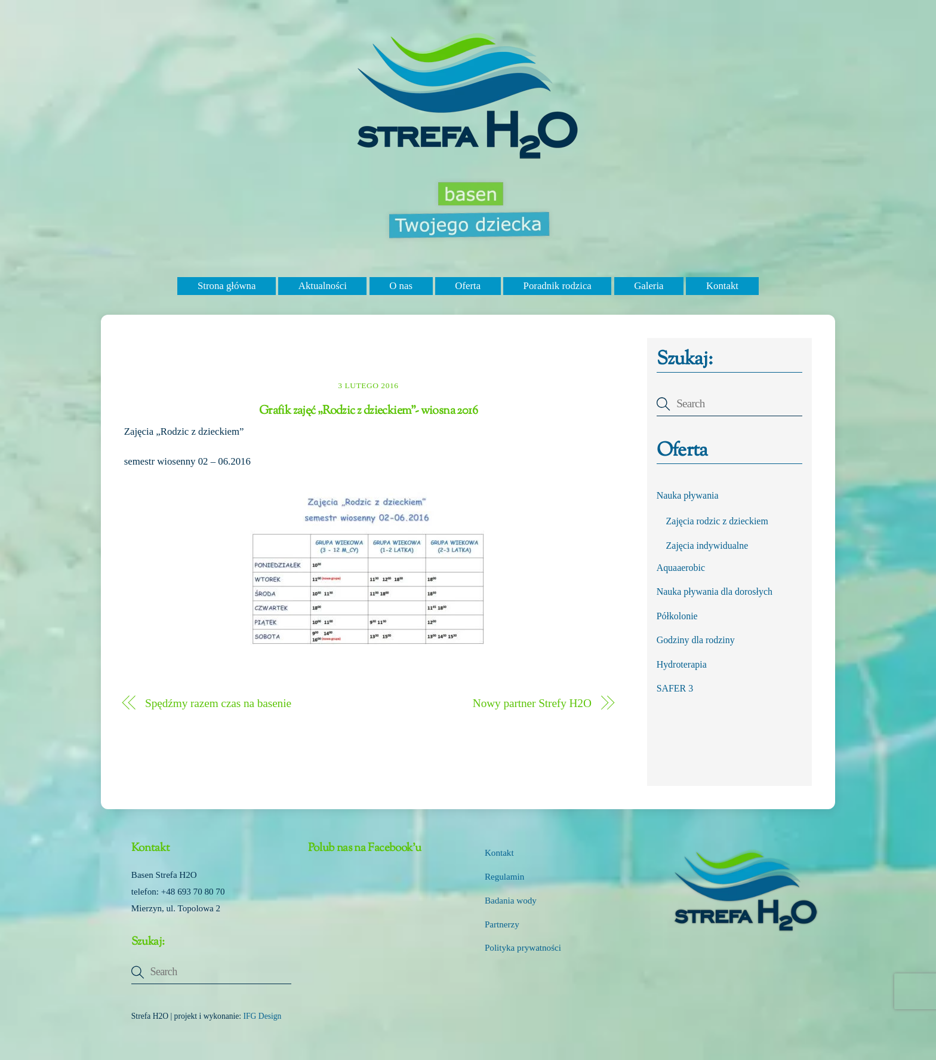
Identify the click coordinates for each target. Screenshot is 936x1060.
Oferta (468, 285)
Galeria (648, 285)
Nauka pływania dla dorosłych (714, 591)
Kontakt (722, 285)
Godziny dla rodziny (696, 640)
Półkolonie (677, 616)
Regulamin (504, 876)
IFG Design (263, 1016)
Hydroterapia (682, 664)
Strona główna (226, 285)
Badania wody (511, 900)
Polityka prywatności (523, 948)
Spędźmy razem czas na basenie (218, 703)
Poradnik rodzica (558, 285)
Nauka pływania (688, 495)
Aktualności (322, 285)
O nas (400, 285)
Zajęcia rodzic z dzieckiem (717, 521)
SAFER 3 (675, 688)
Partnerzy (502, 924)
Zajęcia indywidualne (707, 545)
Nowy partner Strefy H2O (532, 703)
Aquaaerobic (681, 568)
